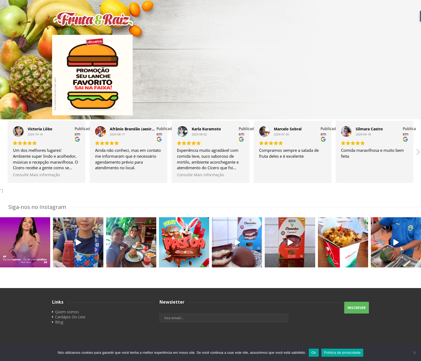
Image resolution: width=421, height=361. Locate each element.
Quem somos (67, 311)
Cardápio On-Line (70, 316)
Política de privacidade (342, 353)
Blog (59, 322)
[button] (417, 153)
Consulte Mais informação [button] (36, 174)
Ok (313, 353)
